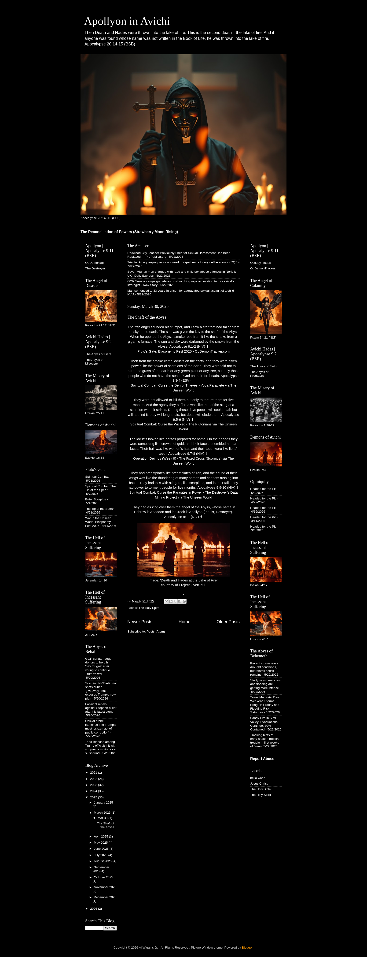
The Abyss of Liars (98, 354)
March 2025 (102, 812)
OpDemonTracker (262, 268)
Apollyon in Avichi (127, 21)
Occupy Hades (260, 262)
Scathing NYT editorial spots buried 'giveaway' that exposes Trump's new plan (101, 690)
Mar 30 (103, 818)
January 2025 (103, 802)
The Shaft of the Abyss (147, 317)
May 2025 (101, 842)
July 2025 (101, 855)
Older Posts (228, 621)
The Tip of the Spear (99, 508)
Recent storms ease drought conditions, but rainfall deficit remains (264, 669)
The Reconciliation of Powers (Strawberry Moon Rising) (129, 232)
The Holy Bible (260, 789)
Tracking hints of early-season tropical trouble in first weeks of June (264, 740)
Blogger (247, 947)
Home (184, 621)
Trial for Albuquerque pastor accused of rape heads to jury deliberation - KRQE (182, 262)
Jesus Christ (259, 783)
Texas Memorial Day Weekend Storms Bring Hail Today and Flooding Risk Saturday (264, 705)
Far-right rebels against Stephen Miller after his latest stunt (101, 707)
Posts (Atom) (156, 631)
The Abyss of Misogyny (94, 361)
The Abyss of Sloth (263, 366)
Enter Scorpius (95, 499)
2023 (94, 785)
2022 (94, 779)
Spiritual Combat (97, 476)
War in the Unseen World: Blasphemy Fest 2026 (98, 521)
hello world (257, 778)
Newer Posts (139, 621)
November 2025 (105, 887)
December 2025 (105, 897)
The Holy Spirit (149, 608)
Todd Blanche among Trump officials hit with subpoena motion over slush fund (101, 747)
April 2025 (101, 836)
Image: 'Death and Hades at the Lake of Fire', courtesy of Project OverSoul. (183, 555)
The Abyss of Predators (259, 373)
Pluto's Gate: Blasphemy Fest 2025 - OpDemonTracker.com (183, 351)
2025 (94, 797)
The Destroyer (95, 268)
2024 (94, 791)
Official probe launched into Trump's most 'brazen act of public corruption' (100, 726)
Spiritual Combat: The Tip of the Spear (100, 488)
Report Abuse (262, 759)
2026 (94, 908)
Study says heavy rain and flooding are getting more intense (265, 683)
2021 (94, 772)
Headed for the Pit (263, 489)
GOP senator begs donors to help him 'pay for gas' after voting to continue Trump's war (98, 666)
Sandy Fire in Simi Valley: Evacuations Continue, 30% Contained (264, 723)
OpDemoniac (94, 262)
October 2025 (103, 877)
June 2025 (102, 848)
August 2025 (103, 861)
